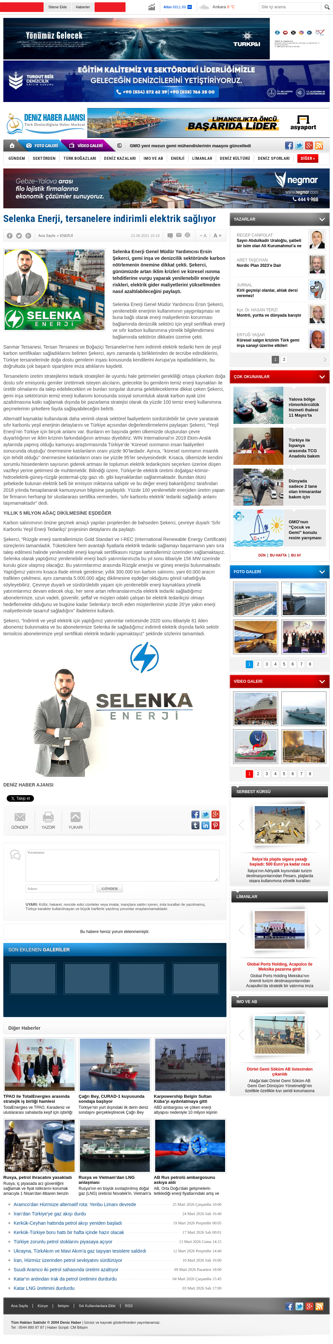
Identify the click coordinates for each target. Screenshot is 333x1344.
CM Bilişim (79, 1327)
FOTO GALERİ (247, 571)
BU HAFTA (278, 555)
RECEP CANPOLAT (272, 241)
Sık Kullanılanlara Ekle (97, 1306)
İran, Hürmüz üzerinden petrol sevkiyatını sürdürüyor (68, 1260)
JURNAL (272, 290)
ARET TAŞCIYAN (272, 263)
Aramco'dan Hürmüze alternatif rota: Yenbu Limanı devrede (75, 1204)
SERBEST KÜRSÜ (253, 791)
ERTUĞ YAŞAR (272, 340)
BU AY (296, 555)
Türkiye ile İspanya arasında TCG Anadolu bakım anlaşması (304, 448)
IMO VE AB (246, 1001)
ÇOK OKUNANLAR (251, 376)
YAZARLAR (244, 219)
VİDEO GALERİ (248, 681)
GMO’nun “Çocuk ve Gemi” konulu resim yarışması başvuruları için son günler (305, 530)
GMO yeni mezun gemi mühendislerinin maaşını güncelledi (190, 145)
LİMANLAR (246, 896)
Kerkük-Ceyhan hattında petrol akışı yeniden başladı (68, 1223)
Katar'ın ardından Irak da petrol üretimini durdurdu (65, 1279)
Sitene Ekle (57, 7)
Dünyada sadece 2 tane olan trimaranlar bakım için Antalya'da (305, 489)
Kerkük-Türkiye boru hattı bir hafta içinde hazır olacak (69, 1232)
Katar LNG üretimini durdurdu (44, 1288)
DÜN (262, 555)
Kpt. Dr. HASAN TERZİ (272, 313)
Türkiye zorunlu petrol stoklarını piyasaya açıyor (63, 1241)
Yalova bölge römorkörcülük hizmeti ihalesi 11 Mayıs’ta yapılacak (304, 407)
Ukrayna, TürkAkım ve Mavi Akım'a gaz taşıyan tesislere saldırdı (80, 1251)
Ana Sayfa (19, 1306)
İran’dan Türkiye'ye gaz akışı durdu (50, 1213)
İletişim (63, 1306)
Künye (43, 1306)
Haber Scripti (58, 1327)
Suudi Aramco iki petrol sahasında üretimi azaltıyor (66, 1269)
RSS (129, 1306)
